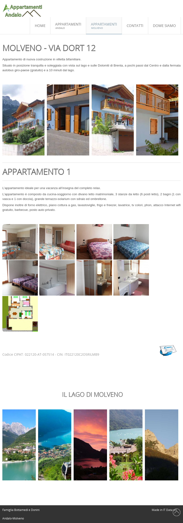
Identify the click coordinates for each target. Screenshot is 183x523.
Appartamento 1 (36, 171)
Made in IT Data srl (164, 510)
